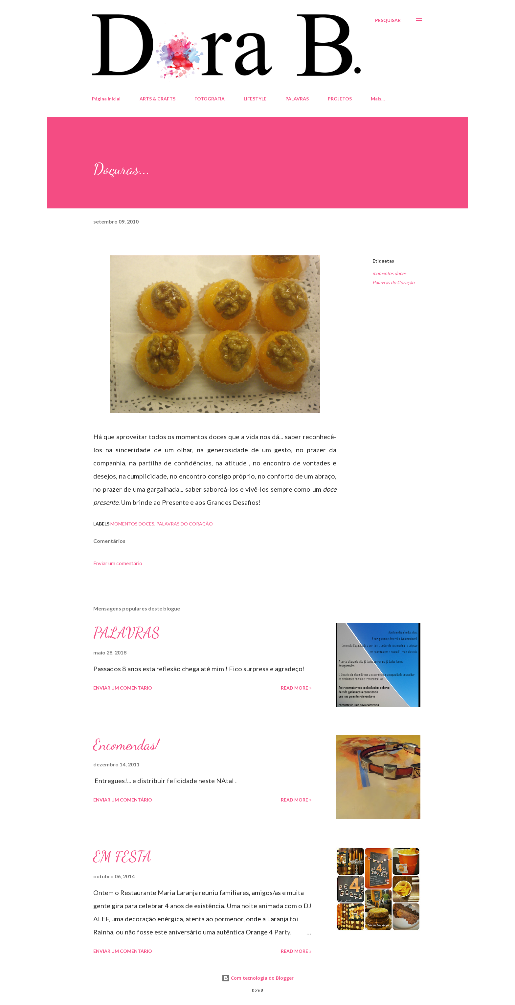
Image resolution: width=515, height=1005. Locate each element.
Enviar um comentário (117, 563)
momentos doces (389, 273)
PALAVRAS (297, 98)
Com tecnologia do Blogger (258, 978)
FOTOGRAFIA (209, 98)
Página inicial (106, 98)
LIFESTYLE (255, 98)
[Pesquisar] (388, 20)
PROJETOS (340, 98)
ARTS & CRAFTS (157, 98)
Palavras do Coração (393, 282)
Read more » (296, 688)
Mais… (378, 98)
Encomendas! (126, 744)
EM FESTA (122, 856)
